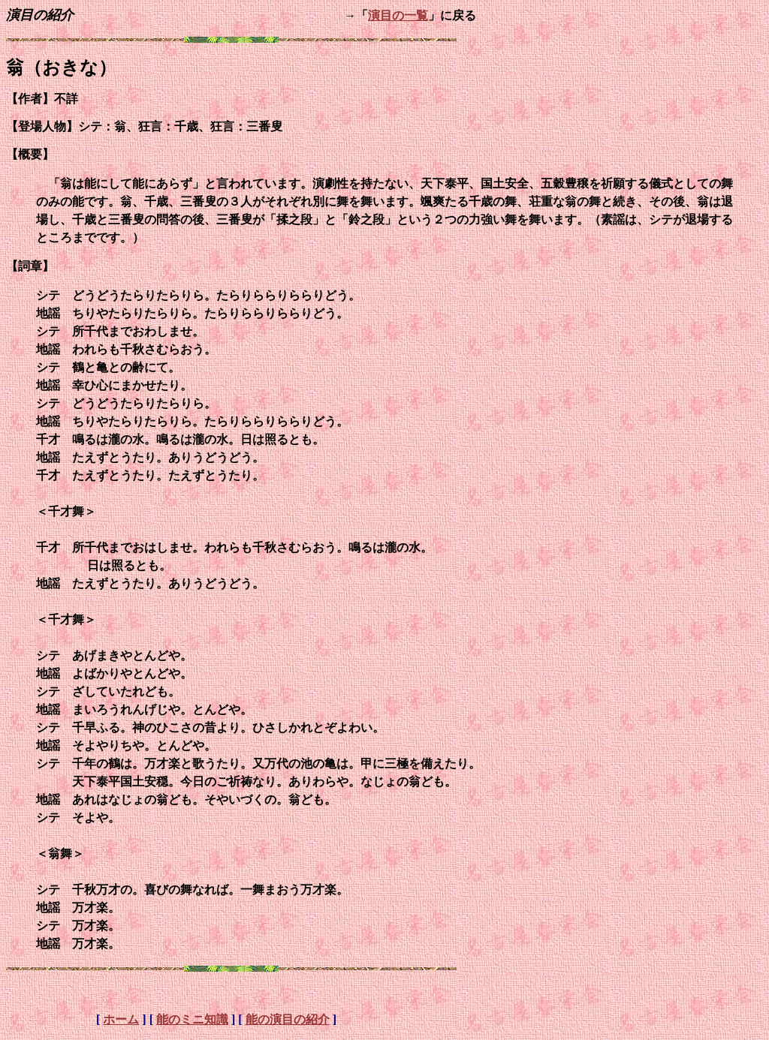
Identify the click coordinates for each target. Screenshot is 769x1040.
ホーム (121, 1019)
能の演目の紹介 (288, 1019)
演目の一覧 (398, 15)
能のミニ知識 (192, 1019)
